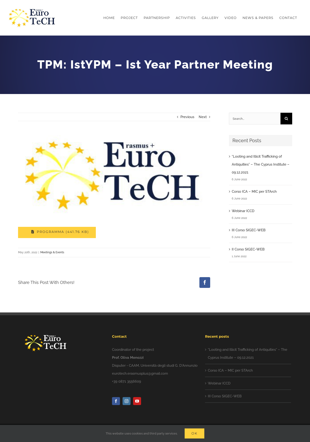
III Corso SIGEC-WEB (248, 230)
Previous (187, 117)
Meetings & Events (52, 252)
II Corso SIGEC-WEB (248, 249)
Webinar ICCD (243, 211)
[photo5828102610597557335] (114, 175)
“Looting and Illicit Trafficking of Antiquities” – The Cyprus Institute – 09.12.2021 (260, 164)
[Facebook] (116, 401)
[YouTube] (137, 401)
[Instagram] (127, 401)
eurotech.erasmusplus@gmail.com (140, 373)
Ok (194, 433)
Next (203, 117)
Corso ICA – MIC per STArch (254, 191)
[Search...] (254, 118)
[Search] (286, 118)
